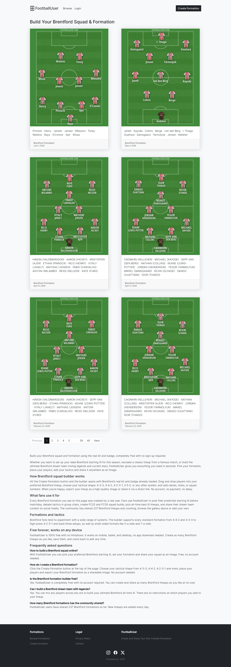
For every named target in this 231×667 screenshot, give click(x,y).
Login (77, 8)
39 (81, 440)
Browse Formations (40, 638)
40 (88, 440)
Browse (67, 8)
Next (97, 440)
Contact (80, 643)
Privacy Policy (83, 638)
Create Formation (39, 643)
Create (188, 8)
